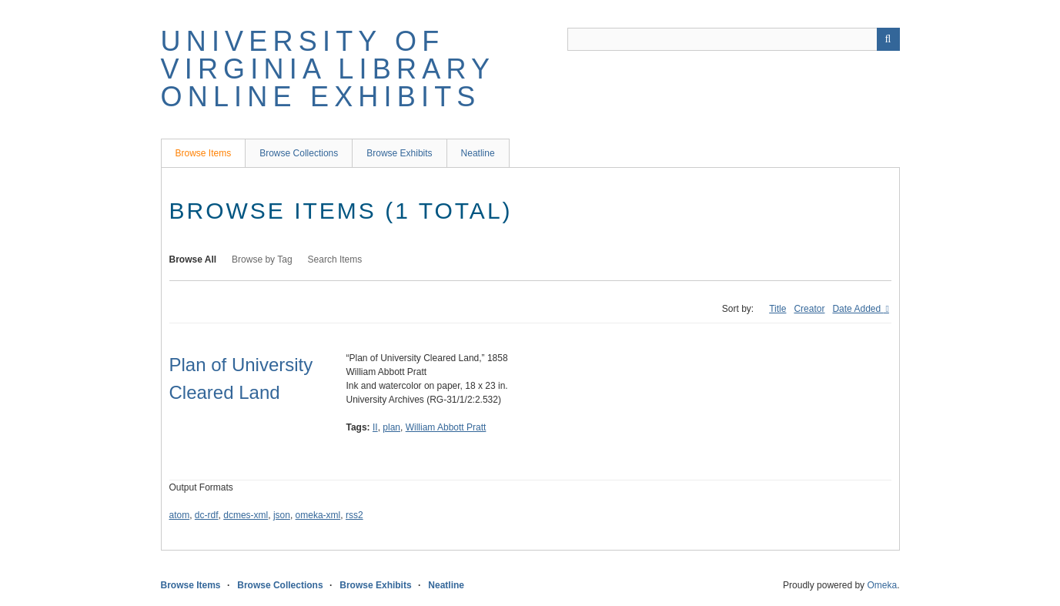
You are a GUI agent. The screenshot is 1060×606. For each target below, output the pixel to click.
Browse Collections (298, 153)
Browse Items (204, 153)
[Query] (733, 39)
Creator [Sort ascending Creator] (809, 308)
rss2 (354, 515)
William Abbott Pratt (446, 427)
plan (391, 427)
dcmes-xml (245, 515)
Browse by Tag (262, 259)
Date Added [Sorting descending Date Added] (857, 308)
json (281, 515)
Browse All (193, 259)
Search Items (335, 259)
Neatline (478, 153)
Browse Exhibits (399, 153)
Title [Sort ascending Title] (777, 308)
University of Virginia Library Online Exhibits (328, 68)
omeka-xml (318, 515)
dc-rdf (207, 515)
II (375, 427)
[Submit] (888, 39)
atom (179, 515)
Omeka (882, 585)
